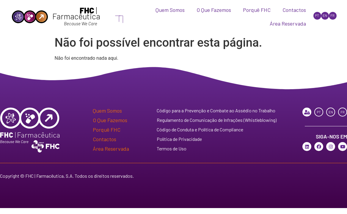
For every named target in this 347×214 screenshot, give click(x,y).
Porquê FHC (257, 10)
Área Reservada (288, 23)
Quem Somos (170, 10)
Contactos (294, 10)
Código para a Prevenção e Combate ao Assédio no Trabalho (216, 110)
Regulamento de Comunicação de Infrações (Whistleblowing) (217, 120)
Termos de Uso (171, 148)
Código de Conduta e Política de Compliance (200, 129)
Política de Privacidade (179, 139)
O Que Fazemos (214, 10)
